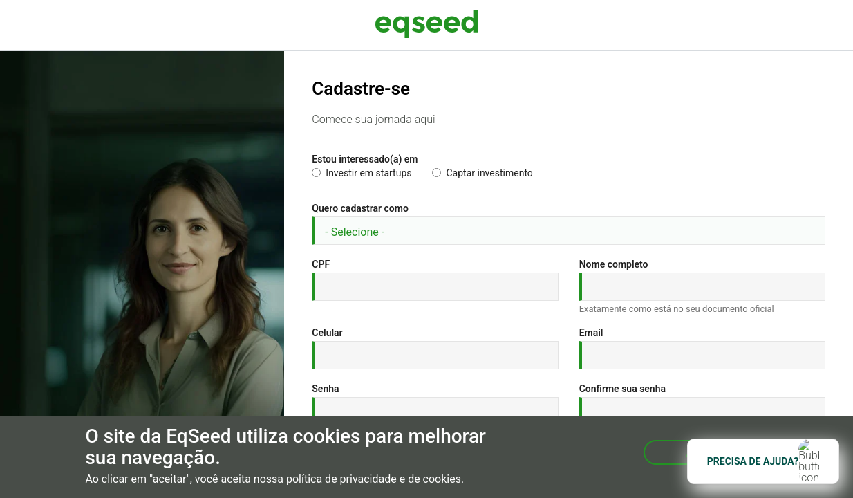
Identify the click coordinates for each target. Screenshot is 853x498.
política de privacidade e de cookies (373, 479)
